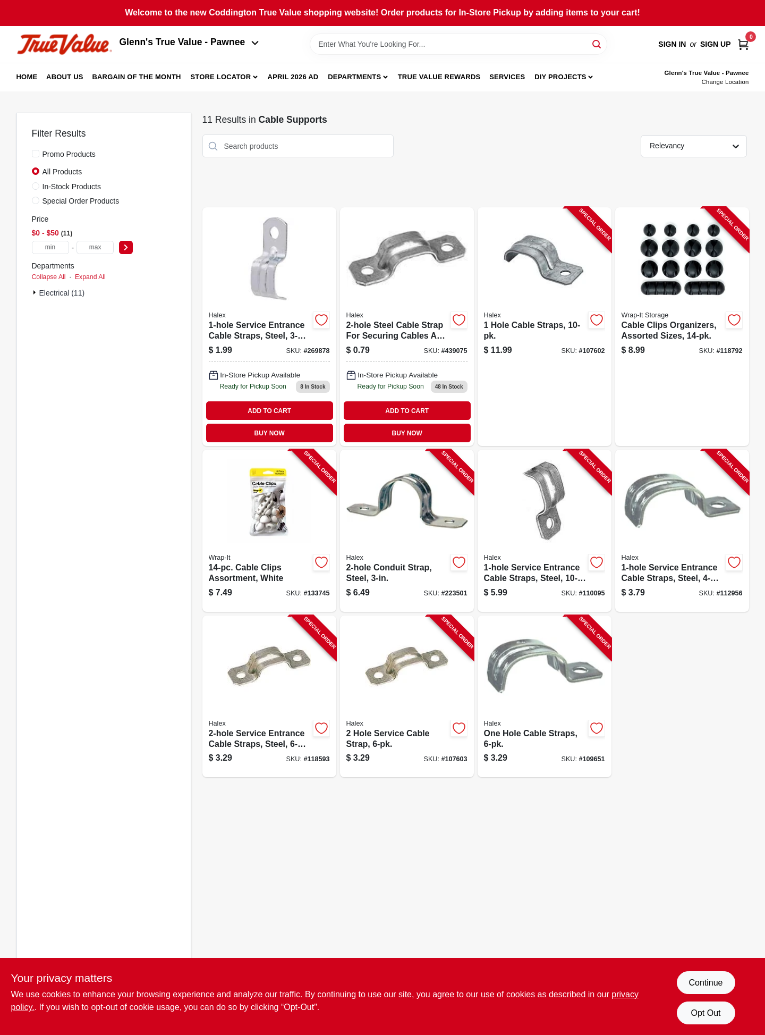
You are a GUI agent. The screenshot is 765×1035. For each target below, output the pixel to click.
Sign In (672, 44)
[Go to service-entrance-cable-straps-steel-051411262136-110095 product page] (544, 531)
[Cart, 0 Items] (743, 44)
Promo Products (69, 154)
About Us (64, 77)
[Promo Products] (35, 153)
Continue (705, 982)
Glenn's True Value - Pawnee (189, 42)
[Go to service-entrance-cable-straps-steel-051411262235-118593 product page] (269, 697)
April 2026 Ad (293, 77)
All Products (62, 171)
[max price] (95, 247)
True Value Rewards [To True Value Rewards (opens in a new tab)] (439, 77)
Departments (354, 77)
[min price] (50, 247)
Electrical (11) (62, 293)
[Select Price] (126, 247)
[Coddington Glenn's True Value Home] (64, 44)
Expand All (90, 277)
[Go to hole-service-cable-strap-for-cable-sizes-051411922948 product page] (407, 326)
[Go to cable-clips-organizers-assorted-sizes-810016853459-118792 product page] (682, 326)
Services (507, 77)
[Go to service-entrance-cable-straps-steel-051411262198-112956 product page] (682, 531)
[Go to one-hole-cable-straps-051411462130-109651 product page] (544, 697)
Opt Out (705, 1012)
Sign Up (715, 44)
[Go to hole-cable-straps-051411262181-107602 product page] (544, 326)
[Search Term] (458, 44)
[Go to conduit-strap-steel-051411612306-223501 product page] (407, 531)
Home (27, 77)
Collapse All (49, 277)
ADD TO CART (269, 411)
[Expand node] (35, 292)
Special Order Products (81, 201)
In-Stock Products (71, 186)
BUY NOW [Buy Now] (269, 433)
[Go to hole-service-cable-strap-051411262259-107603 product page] (407, 697)
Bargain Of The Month (136, 77)
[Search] (597, 43)
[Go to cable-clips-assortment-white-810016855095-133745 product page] (269, 531)
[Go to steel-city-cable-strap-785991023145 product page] (269, 326)
